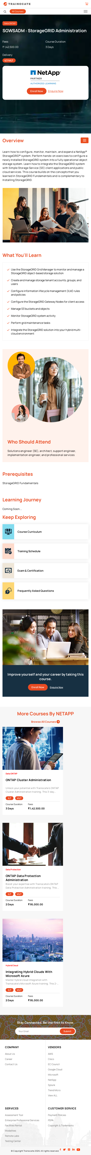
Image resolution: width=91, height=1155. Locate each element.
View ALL (52, 1095)
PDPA (51, 1120)
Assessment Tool (14, 1115)
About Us (10, 1053)
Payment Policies (57, 1115)
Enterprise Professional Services (22, 1120)
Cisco (51, 1059)
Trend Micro (54, 1090)
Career (8, 1059)
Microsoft (53, 1074)
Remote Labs (12, 1135)
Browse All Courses (45, 722)
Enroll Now (36, 91)
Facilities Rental (13, 1125)
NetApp (52, 1079)
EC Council (54, 1064)
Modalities (10, 1130)
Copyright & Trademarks (61, 1125)
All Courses (18, 11)
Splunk (51, 1085)
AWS (50, 1053)
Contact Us (11, 1064)
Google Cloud (55, 1069)
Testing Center (13, 1141)
